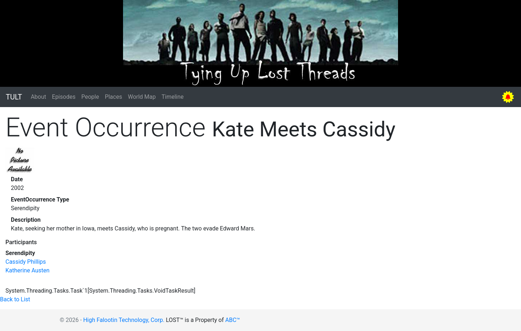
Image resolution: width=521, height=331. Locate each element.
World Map (142, 96)
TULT (14, 97)
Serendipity (20, 253)
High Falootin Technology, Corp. (124, 320)
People (90, 96)
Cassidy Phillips (25, 261)
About (38, 96)
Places (113, 96)
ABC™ (232, 320)
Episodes (64, 96)
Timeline (172, 96)
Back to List (15, 299)
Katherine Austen (27, 270)
